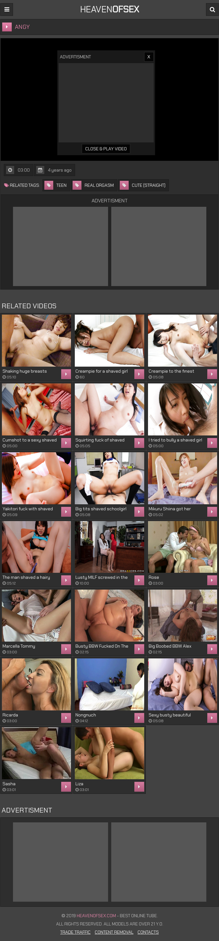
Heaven (109, 9)
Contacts (148, 932)
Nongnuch (85, 715)
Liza (79, 784)
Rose (154, 577)
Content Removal (114, 932)
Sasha (9, 784)
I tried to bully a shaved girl (175, 440)
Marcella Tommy (19, 646)
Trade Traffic (75, 932)
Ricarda (10, 715)
